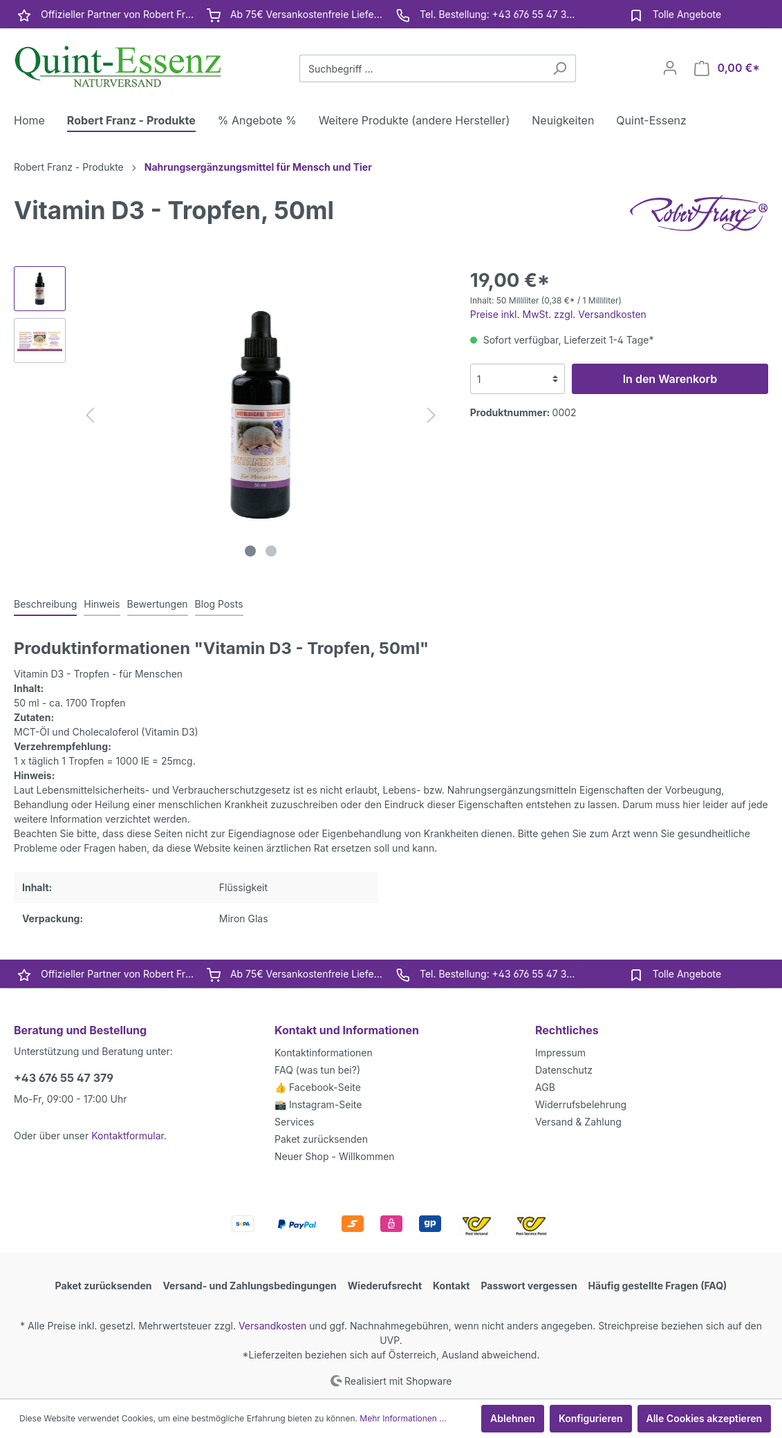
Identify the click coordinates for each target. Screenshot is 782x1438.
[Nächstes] (431, 415)
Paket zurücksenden (321, 1139)
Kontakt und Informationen (346, 1030)
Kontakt (451, 1285)
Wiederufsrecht (385, 1285)
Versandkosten (273, 1326)
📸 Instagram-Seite (318, 1104)
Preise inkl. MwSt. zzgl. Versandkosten (558, 314)
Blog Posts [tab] (219, 604)
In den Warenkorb (670, 379)
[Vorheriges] (90, 415)
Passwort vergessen (529, 1285)
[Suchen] (559, 68)
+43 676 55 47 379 (63, 1078)
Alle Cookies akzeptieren (704, 1418)
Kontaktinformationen (323, 1052)
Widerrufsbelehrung (580, 1104)
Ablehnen (512, 1418)
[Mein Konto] (670, 68)
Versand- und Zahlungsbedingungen (250, 1285)
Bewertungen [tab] (157, 604)
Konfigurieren (591, 1418)
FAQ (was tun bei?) (317, 1070)
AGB (545, 1087)
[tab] (45, 603)
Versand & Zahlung (578, 1122)
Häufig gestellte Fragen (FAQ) (657, 1285)
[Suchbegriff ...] (421, 68)
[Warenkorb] (727, 68)
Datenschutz (564, 1070)
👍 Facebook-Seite (317, 1087)
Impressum (560, 1052)
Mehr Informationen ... (403, 1418)
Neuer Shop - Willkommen (334, 1156)
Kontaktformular (127, 1135)
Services (294, 1122)
